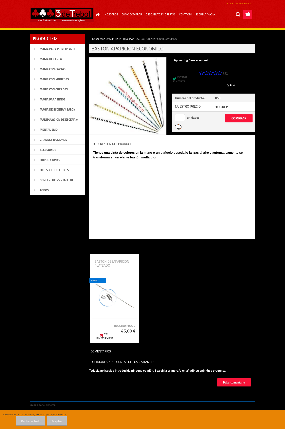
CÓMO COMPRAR (132, 14)
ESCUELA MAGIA (205, 14)
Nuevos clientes (244, 3)
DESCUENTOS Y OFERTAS (161, 14)
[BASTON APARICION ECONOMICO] (127, 59)
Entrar (230, 3)
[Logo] (62, 15)
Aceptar (56, 421)
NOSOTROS (111, 14)
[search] (237, 14)
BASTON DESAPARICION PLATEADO (112, 263)
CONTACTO (185, 14)
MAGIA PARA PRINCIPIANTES (123, 39)
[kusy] (180, 117)
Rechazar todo (30, 421)
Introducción (98, 39)
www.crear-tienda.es (69, 405)
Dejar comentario (234, 382)
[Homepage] (97, 14)
